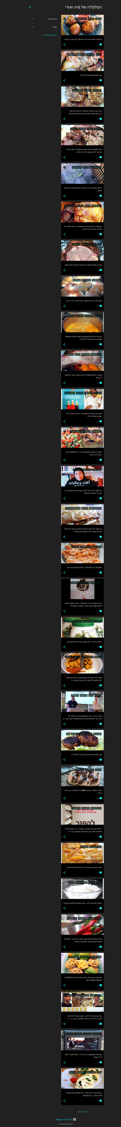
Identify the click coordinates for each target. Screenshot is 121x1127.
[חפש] (24, 7)
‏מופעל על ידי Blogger (60, 1119)
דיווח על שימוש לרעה (44, 35)
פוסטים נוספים (77, 1112)
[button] (58, 44)
